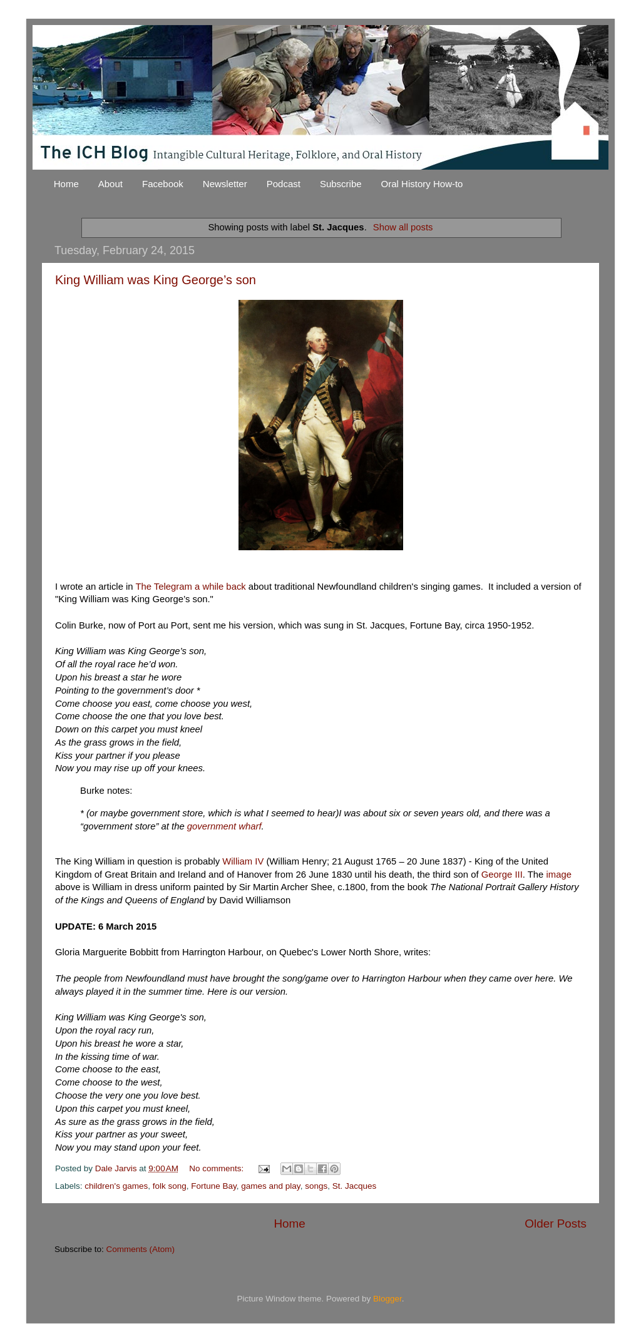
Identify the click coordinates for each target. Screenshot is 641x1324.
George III (502, 875)
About (110, 183)
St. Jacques (354, 1186)
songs (316, 1186)
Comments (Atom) (140, 1249)
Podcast (283, 183)
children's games (116, 1186)
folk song (170, 1186)
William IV (243, 861)
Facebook (162, 183)
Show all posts (403, 227)
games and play (270, 1186)
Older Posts (556, 1223)
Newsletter (225, 183)
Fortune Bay (214, 1186)
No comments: (217, 1168)
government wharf (224, 826)
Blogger (387, 1298)
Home (66, 183)
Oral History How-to (422, 183)
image (558, 875)
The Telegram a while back (190, 587)
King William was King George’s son (155, 280)
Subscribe (341, 183)
